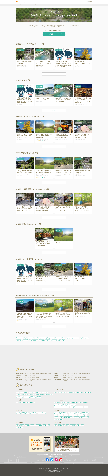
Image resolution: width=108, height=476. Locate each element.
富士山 (89, 392)
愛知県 (33, 377)
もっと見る (59, 74)
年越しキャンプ (51, 338)
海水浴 (85, 402)
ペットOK (18, 412)
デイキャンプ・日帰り (21, 394)
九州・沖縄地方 (57, 379)
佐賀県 (68, 379)
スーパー (32, 425)
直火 (60, 340)
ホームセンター (19, 427)
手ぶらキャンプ (20, 338)
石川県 (68, 375)
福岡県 (64, 379)
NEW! (67, 425)
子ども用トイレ (64, 412)
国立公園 (86, 407)
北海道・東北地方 (20, 373)
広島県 (37, 379)
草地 (24, 402)
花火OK (27, 412)
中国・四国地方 (19, 379)
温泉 (17, 425)
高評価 (59, 425)
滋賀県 (64, 377)
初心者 (82, 425)
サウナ (71, 407)
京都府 (68, 377)
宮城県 (37, 373)
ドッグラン (86, 338)
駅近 (88, 417)
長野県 (33, 375)
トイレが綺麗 (72, 425)
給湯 (55, 415)
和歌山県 (84, 377)
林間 (81, 338)
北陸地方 (56, 375)
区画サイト (19, 340)
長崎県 (72, 379)
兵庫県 (75, 377)
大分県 (79, 379)
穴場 (63, 425)
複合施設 (21, 425)
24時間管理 (42, 340)
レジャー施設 (38, 425)
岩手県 (33, 373)
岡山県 (33, 379)
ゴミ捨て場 (60, 415)
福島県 (49, 373)
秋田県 (41, 373)
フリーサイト (54, 340)
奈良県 (79, 377)
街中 (78, 392)
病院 (49, 425)
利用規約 (48, 468)
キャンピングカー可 (41, 412)
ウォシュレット (71, 412)
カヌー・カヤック (58, 404)
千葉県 (79, 373)
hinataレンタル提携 (58, 419)
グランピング (30, 338)
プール (74, 404)
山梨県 (30, 375)
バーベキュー (57, 402)
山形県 (45, 373)
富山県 (64, 375)
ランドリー (78, 412)
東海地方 (18, 377)
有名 (78, 425)
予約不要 (39, 396)
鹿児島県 (88, 379)
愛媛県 (27, 380)
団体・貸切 (33, 396)
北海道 (26, 373)
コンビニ (44, 425)
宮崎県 (83, 379)
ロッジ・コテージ (42, 338)
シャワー (56, 417)
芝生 (25, 338)
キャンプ (18, 392)
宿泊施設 (27, 425)
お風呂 (61, 417)
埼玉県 (75, 373)
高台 (63, 340)
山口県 (41, 379)
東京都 (83, 373)
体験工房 (63, 402)
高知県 (30, 380)
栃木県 (68, 373)
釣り (64, 404)
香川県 (49, 379)
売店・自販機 (80, 415)
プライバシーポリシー (56, 468)
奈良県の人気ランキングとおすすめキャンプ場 (29, 4)
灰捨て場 (66, 415)
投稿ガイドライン (65, 468)
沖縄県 (65, 380)
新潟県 (26, 375)
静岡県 (30, 377)
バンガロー (25, 340)
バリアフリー (76, 417)
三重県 (37, 377)
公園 (74, 392)
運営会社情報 (41, 468)
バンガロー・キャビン (39, 394)
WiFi (36, 338)
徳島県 (45, 379)
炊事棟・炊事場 (85, 412)
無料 (55, 425)
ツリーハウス (26, 396)
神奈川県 (88, 373)
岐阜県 (26, 377)
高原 (85, 392)
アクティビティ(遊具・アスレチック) (62, 407)
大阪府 (72, 377)
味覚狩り (68, 402)
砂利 (63, 338)
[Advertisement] (42, 355)
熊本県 (75, 379)
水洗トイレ (57, 412)
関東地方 (56, 373)
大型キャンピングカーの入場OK (73, 338)
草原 (82, 392)
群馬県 (72, 373)
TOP (16, 4)
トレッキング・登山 (78, 407)
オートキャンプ (25, 392)
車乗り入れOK (33, 412)
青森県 (30, 373)
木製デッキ (48, 340)
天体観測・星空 (75, 402)
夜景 (71, 392)
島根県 (30, 379)
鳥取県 (26, 379)
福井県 (72, 375)
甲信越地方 (18, 375)
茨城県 (64, 373)
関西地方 (19, 4)
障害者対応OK (35, 340)
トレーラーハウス (49, 394)
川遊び (81, 402)
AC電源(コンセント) (68, 417)
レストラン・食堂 (73, 415)
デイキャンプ (58, 338)
